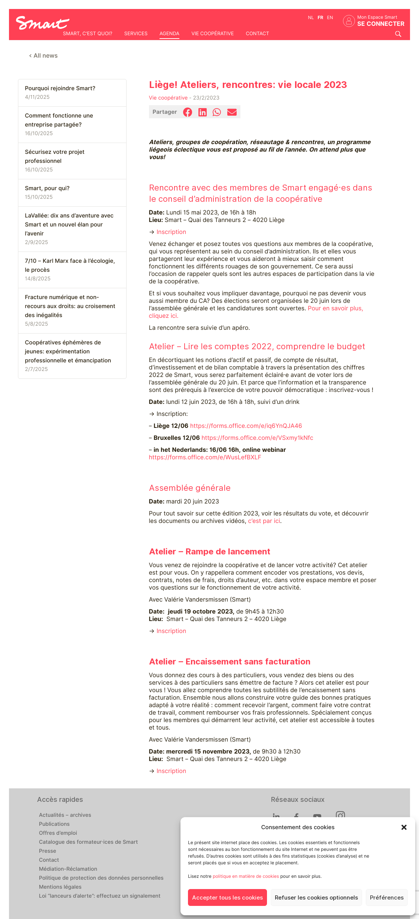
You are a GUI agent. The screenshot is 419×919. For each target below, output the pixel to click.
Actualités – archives (65, 815)
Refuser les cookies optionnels (316, 897)
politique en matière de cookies (246, 876)
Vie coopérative (212, 34)
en (330, 17)
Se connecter (380, 23)
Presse (47, 851)
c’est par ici (264, 520)
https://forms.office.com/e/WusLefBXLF (205, 457)
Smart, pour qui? (47, 188)
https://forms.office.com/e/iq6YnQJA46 (246, 425)
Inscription (171, 231)
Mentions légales (60, 887)
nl (311, 17)
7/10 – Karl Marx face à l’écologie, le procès (70, 265)
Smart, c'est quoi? (87, 34)
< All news (43, 55)
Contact (257, 34)
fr (320, 17)
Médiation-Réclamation (68, 869)
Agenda (169, 34)
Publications (54, 824)
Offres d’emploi (58, 833)
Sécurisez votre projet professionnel (55, 156)
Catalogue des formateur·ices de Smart (88, 842)
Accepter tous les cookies (227, 897)
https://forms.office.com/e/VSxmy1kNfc (257, 437)
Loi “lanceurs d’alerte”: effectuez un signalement (100, 896)
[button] (404, 827)
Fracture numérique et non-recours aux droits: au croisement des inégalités (70, 306)
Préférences (387, 897)
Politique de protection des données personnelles (101, 878)
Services (136, 34)
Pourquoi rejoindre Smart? (60, 88)
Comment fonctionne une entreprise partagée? (59, 120)
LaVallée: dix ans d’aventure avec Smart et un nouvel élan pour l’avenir (69, 224)
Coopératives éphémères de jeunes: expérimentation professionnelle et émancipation (68, 351)
